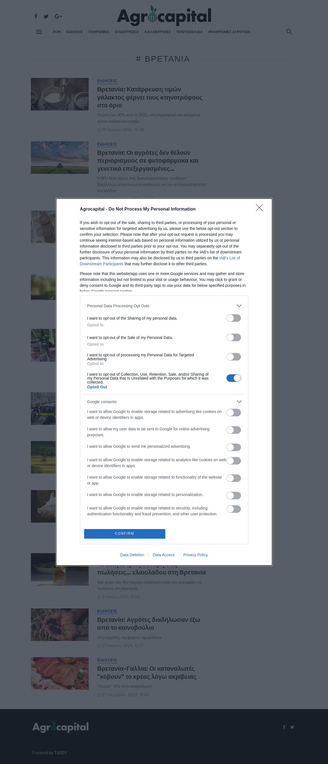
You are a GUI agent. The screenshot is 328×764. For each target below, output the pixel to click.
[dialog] (164, 382)
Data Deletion (132, 555)
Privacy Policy (195, 555)
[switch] (233, 317)
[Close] (261, 209)
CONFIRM (125, 534)
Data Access (164, 555)
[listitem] (164, 305)
